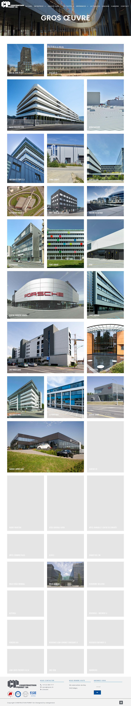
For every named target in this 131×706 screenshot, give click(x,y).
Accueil (28, 6)
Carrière (115, 6)
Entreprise (40, 6)
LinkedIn (105, 6)
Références (82, 6)
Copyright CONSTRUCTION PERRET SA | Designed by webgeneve (31, 703)
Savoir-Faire (54, 6)
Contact (125, 6)
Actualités (95, 6)
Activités (68, 6)
